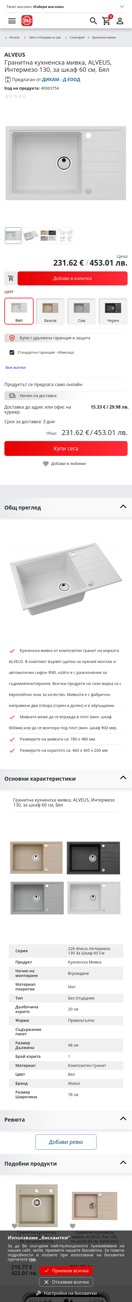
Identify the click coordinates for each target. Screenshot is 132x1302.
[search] (93, 20)
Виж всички (16, 367)
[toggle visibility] (66, 508)
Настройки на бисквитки (66, 1293)
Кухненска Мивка (84, 962)
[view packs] (66, 278)
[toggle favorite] (64, 463)
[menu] (12, 20)
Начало (12, 37)
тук (32, 1259)
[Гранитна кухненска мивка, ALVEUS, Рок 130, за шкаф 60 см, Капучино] (94, 1203)
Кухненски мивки (101, 37)
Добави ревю (66, 1142)
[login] (119, 20)
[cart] (106, 20)
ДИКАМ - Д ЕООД (61, 79)
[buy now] (66, 448)
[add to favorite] (17, 1226)
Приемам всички (66, 1270)
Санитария (74, 37)
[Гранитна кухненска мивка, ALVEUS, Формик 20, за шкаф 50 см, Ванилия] (36, 1203)
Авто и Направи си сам (42, 37)
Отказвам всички (66, 1282)
